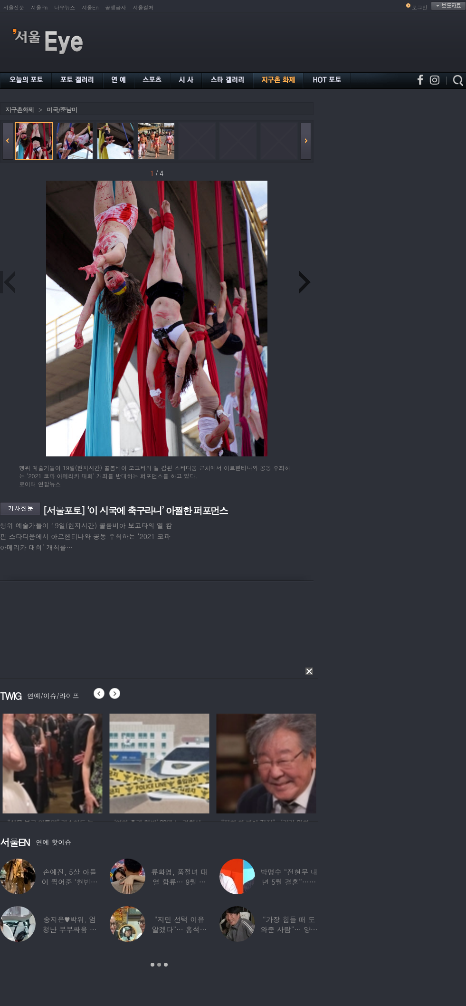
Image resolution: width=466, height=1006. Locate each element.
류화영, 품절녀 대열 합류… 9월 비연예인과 (179, 882)
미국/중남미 (62, 109)
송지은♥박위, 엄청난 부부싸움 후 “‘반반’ (70, 929)
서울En (90, 7)
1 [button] (152, 965)
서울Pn (39, 7)
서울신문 (13, 7)
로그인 (420, 7)
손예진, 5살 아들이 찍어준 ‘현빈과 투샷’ (70, 882)
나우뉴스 (64, 7)
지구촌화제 (19, 109)
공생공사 (115, 7)
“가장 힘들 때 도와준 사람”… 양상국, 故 (288, 929)
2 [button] (159, 965)
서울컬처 (143, 7)
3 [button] (166, 965)
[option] (64, 762)
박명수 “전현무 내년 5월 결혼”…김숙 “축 (288, 882)
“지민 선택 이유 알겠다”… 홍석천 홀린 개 (179, 929)
